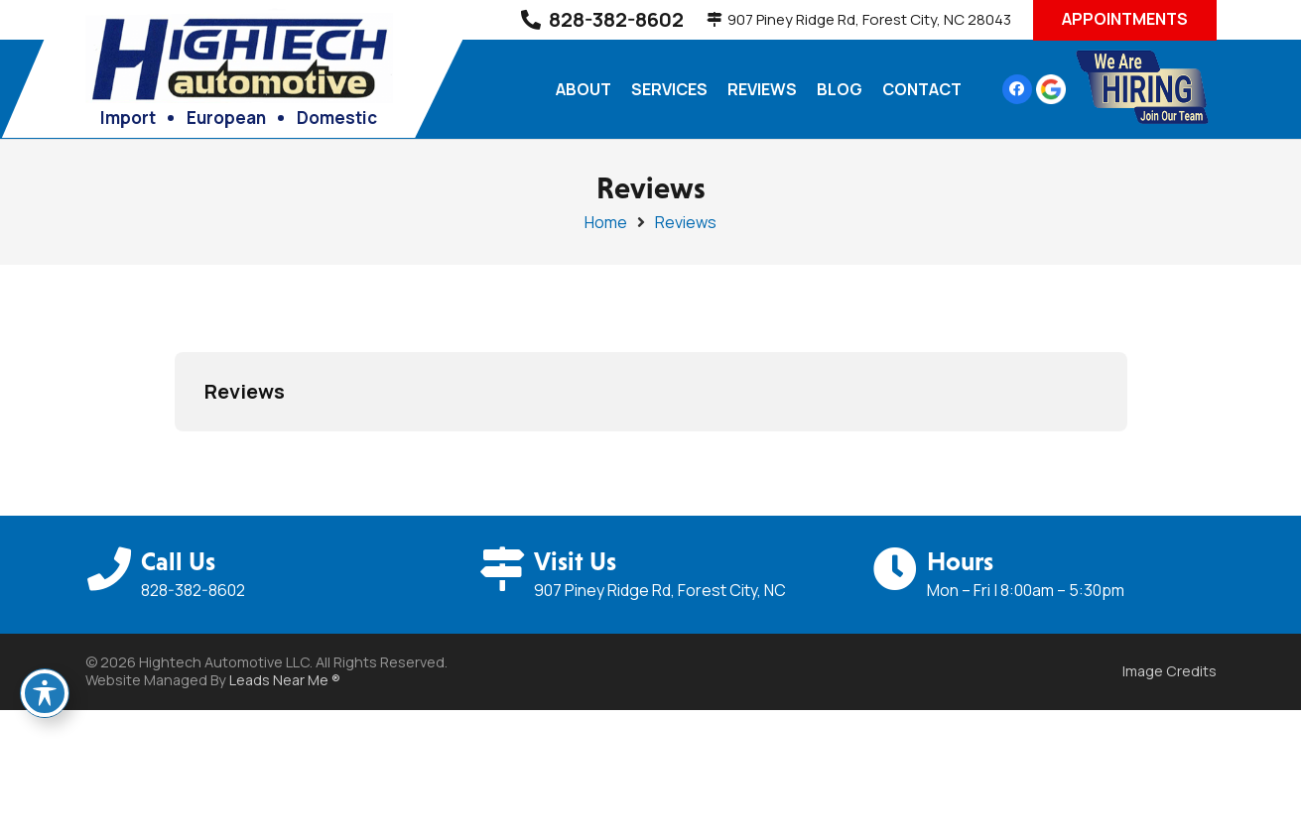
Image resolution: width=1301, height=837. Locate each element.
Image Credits (1169, 670)
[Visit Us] (505, 569)
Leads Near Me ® (284, 679)
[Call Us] (113, 569)
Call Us (178, 561)
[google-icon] (1051, 89)
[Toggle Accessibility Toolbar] (44, 693)
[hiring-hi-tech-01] (1141, 89)
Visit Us (575, 561)
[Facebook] (1017, 89)
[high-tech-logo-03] (239, 53)
